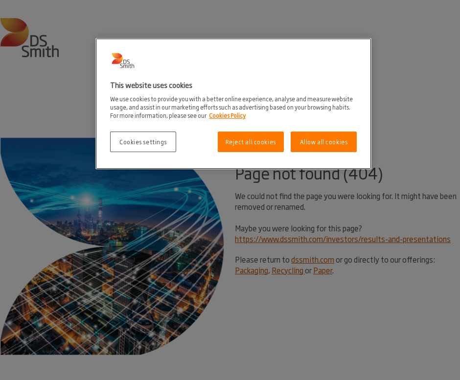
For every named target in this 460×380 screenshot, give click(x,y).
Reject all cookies (251, 141)
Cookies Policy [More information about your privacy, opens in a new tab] (227, 115)
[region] (233, 104)
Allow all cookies (324, 141)
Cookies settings (143, 141)
